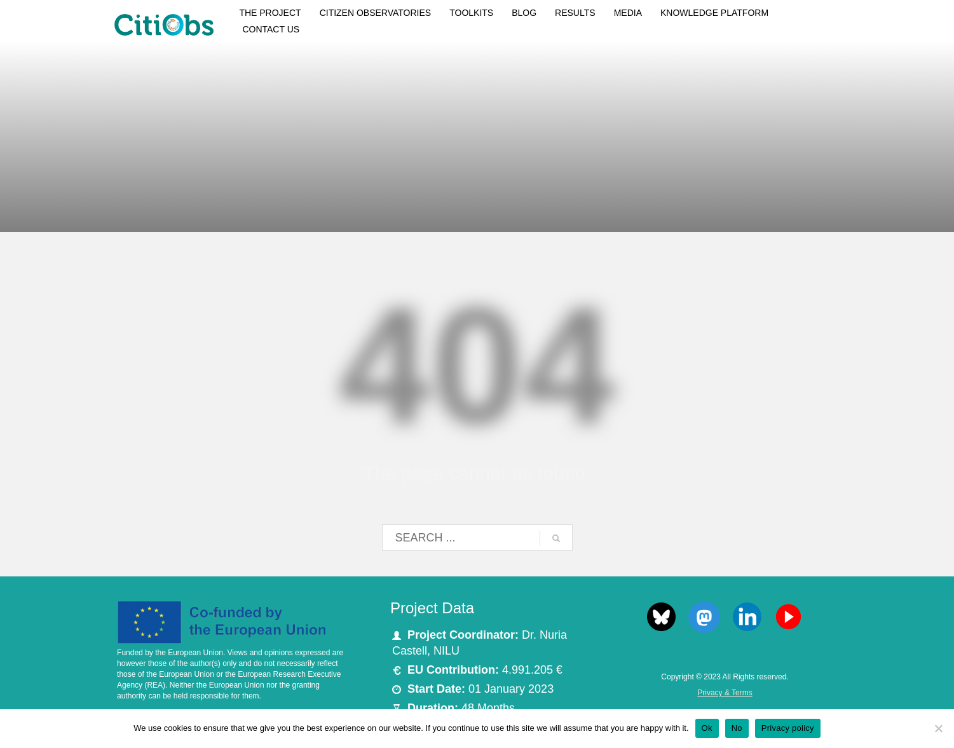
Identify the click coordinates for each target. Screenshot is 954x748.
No (737, 728)
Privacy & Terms (724, 692)
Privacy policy (787, 728)
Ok (707, 728)
